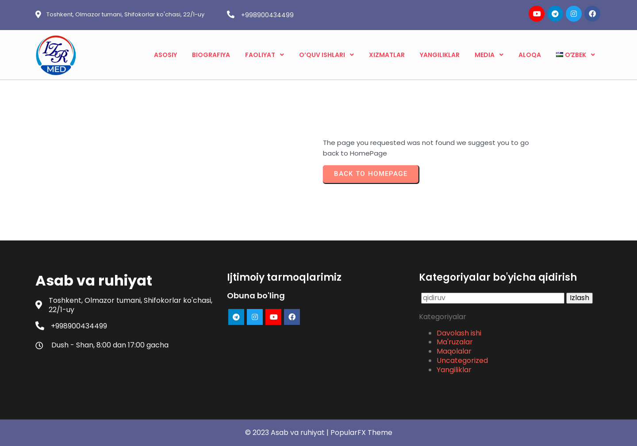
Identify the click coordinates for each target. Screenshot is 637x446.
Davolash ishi (459, 333)
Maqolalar (454, 351)
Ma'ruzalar (455, 342)
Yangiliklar (454, 370)
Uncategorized (462, 360)
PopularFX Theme (361, 432)
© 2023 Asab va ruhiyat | (287, 432)
